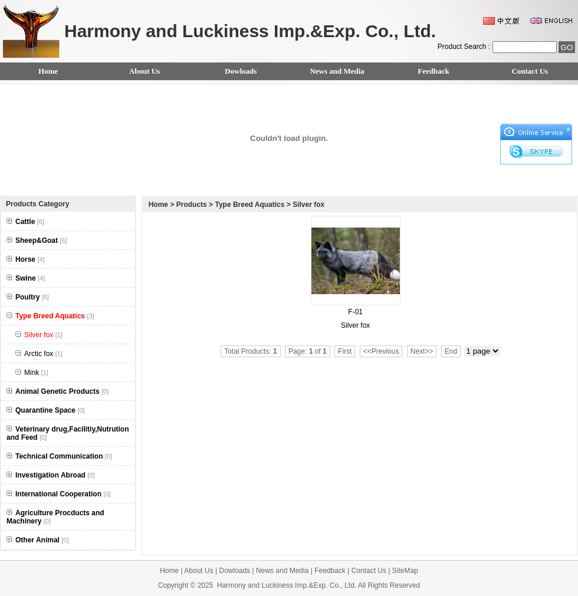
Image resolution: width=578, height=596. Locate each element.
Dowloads (241, 71)
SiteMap (405, 571)
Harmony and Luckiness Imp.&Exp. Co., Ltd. (286, 585)
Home (48, 71)
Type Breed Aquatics (249, 204)
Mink (31, 372)
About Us (144, 71)
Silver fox (308, 204)
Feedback (433, 71)
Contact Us (529, 71)
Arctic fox (39, 354)
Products (191, 204)
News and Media (337, 71)
